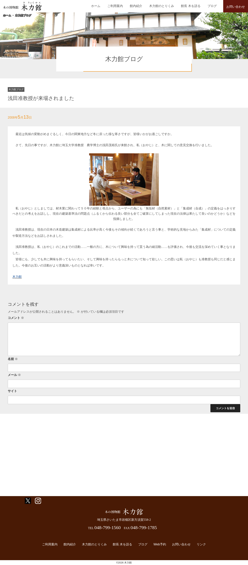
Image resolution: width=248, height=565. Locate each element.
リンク (196, 544)
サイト (12, 391)
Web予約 (158, 544)
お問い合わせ (235, 6)
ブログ (213, 6)
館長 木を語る (194, 6)
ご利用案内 (127, 6)
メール (14, 375)
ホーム (110, 6)
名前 (13, 359)
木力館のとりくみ (168, 6)
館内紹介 (145, 6)
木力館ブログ (23, 15)
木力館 (17, 276)
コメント (16, 317)
